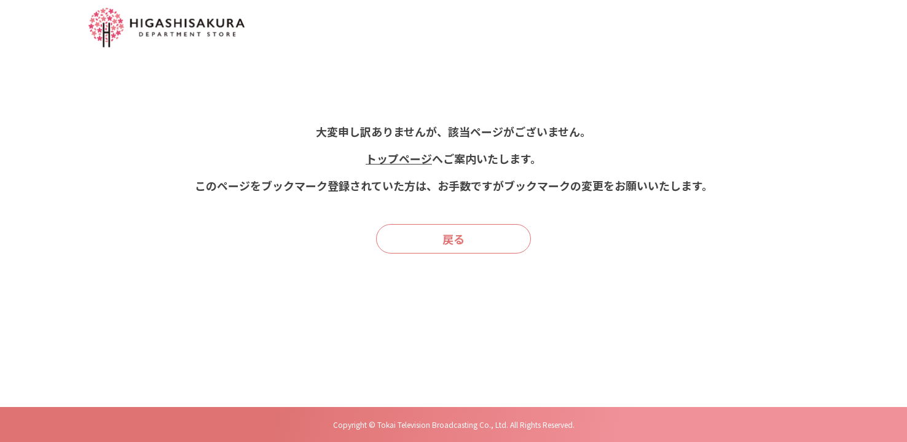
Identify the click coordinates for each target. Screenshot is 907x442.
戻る (453, 239)
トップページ (399, 158)
